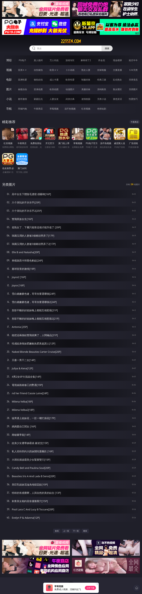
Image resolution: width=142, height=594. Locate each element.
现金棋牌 (117, 60)
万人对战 (54, 60)
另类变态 (133, 79)
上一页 (66, 531)
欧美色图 (54, 89)
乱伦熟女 (117, 79)
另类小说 (101, 99)
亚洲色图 (38, 89)
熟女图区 (117, 89)
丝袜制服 (101, 69)
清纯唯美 (101, 89)
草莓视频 (54, 108)
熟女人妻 (85, 69)
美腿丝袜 (85, 89)
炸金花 (101, 60)
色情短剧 (101, 108)
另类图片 (133, 89)
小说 (9, 99)
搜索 (107, 48)
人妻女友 (54, 99)
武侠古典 (70, 99)
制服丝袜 (85, 79)
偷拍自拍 (38, 79)
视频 (9, 70)
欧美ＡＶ (54, 69)
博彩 (9, 60)
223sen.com (71, 41)
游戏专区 (70, 60)
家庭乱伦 (38, 99)
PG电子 (22, 60)
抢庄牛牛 (133, 60)
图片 (9, 89)
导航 (9, 108)
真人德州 (38, 60)
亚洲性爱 (22, 79)
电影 (9, 79)
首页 (57, 531)
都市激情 (22, 99)
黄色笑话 (117, 99)
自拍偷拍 (38, 69)
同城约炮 (22, 108)
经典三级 (101, 79)
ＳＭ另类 (133, 69)
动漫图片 (70, 89)
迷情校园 (85, 99)
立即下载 (90, 588)
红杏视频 (85, 108)
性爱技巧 (133, 99)
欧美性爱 (70, 79)
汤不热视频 (70, 108)
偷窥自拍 (22, 89)
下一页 (76, 531)
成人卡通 (54, 79)
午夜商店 (38, 108)
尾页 (85, 531)
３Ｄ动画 (70, 69)
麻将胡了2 (86, 60)
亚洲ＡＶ (22, 69)
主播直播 (117, 69)
